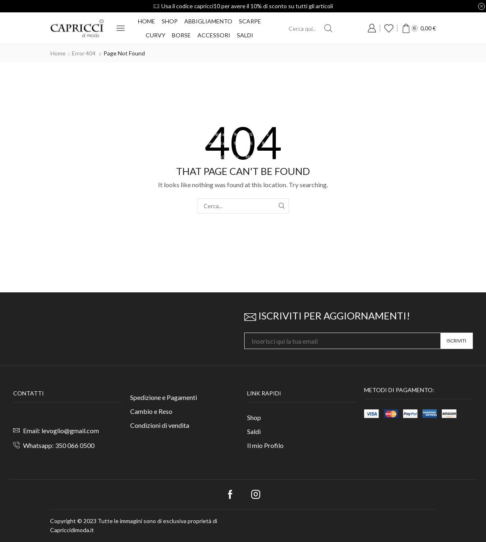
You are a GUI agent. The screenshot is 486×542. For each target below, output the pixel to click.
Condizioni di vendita (159, 425)
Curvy (155, 35)
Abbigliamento (208, 21)
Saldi (245, 35)
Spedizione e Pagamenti (163, 397)
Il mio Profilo (265, 445)
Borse (181, 35)
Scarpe (250, 21)
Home (146, 21)
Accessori (213, 35)
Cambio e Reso (151, 411)
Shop (170, 21)
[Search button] (328, 28)
